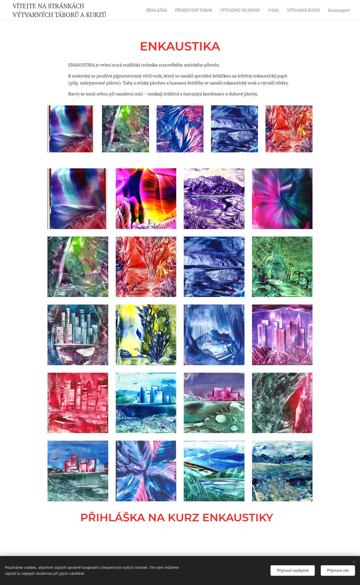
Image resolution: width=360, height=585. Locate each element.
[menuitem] (150, 10)
